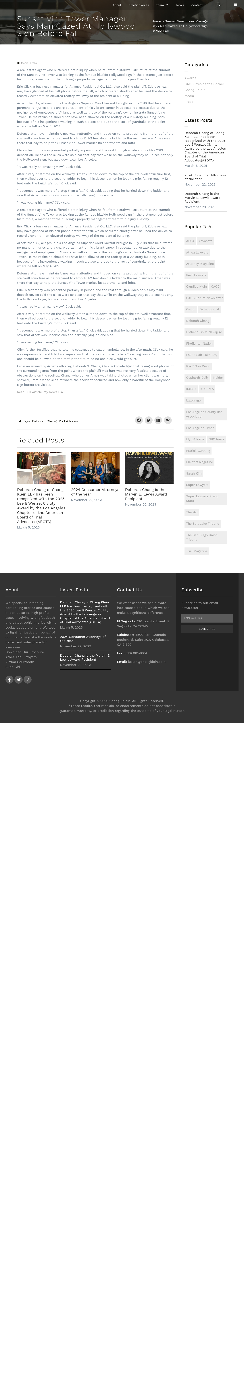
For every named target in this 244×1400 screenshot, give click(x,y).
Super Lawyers (197, 485)
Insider (218, 377)
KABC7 (191, 389)
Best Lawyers (196, 275)
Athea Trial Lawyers (21, 657)
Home (156, 21)
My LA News (68, 421)
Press (33, 62)
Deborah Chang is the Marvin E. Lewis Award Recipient (146, 494)
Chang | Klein (195, 90)
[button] (139, 420)
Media (24, 62)
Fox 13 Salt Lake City (201, 355)
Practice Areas (139, 5)
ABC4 (190, 241)
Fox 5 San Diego (198, 366)
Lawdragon (194, 400)
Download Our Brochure (24, 652)
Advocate (205, 241)
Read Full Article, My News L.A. (40, 392)
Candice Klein (196, 286)
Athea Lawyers (197, 252)
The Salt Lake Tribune (202, 523)
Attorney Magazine (200, 264)
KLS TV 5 (207, 389)
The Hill (192, 512)
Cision (190, 309)
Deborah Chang (44, 421)
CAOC (215, 286)
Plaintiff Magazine (199, 462)
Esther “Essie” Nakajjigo (204, 332)
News (180, 5)
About (117, 5)
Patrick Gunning (198, 451)
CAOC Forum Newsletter (204, 298)
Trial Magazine (197, 551)
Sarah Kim (194, 473)
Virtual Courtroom (19, 662)
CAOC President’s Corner (204, 84)
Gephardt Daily (197, 377)
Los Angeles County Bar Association (204, 414)
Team (162, 5)
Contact (197, 5)
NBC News (216, 439)
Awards (190, 78)
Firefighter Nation (199, 343)
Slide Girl (12, 667)
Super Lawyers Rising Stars (202, 498)
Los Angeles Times (200, 428)
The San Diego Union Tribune (202, 537)
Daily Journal (209, 309)
